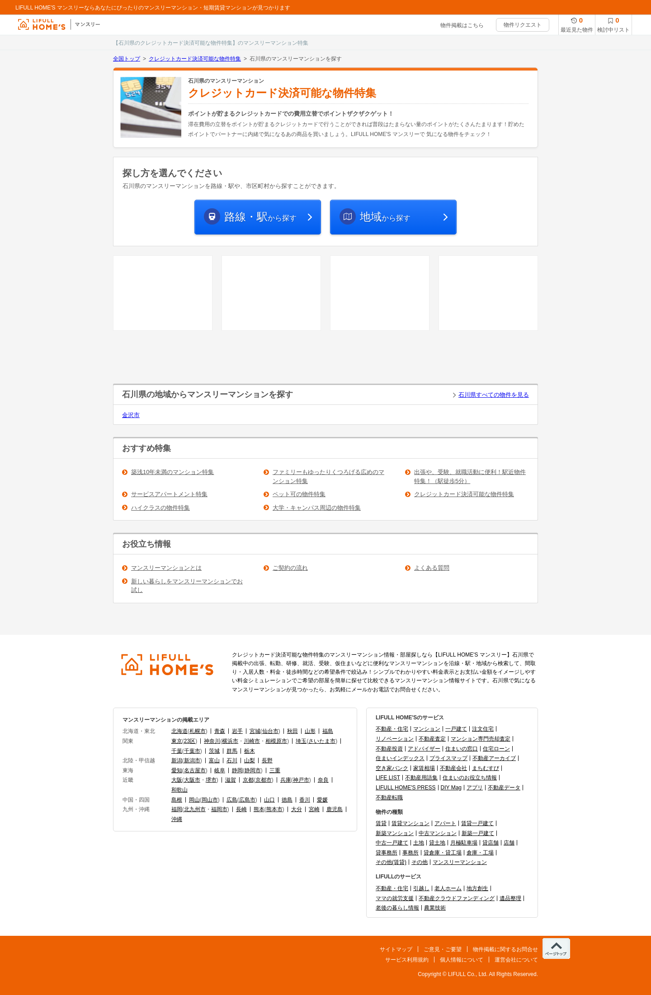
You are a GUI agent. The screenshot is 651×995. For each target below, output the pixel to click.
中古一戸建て (392, 843)
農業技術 (435, 908)
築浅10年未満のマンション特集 (172, 472)
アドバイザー (424, 749)
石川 (231, 760)
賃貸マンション (410, 823)
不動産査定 (432, 739)
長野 (267, 760)
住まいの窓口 (461, 749)
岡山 (194, 800)
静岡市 (253, 770)
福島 (327, 731)
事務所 (410, 853)
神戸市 (301, 780)
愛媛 (322, 800)
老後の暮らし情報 (397, 908)
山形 (310, 731)
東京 (176, 741)
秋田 (292, 731)
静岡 (237, 770)
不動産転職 (389, 797)
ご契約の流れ (290, 567)
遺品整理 (510, 898)
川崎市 (252, 741)
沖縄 (176, 819)
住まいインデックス (400, 758)
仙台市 (270, 731)
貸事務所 (386, 853)
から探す (260, 217)
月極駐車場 (463, 843)
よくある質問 (431, 567)
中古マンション (438, 833)
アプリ (475, 787)
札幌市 (197, 731)
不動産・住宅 (392, 729)
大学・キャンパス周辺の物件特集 (317, 507)
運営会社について (516, 960)
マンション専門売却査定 (480, 739)
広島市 (247, 800)
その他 (419, 862)
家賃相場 (424, 768)
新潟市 (192, 760)
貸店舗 (490, 843)
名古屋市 (195, 770)
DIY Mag (451, 787)
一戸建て (456, 729)
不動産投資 (389, 749)
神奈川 (212, 741)
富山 (214, 760)
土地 (418, 843)
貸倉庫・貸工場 (443, 853)
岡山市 (210, 800)
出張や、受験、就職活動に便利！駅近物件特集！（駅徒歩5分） (470, 476)
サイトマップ (396, 949)
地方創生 (477, 888)
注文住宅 (483, 729)
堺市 (211, 780)
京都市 (263, 780)
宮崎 (314, 809)
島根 (176, 800)
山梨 (249, 760)
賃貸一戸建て (477, 823)
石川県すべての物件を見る (493, 394)
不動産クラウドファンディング (457, 898)
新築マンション (395, 833)
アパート (445, 823)
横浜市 (230, 741)
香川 (304, 800)
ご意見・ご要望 (443, 949)
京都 (248, 780)
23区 (189, 741)
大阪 (176, 780)
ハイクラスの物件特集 (160, 507)
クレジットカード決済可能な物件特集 (195, 59)
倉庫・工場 (480, 853)
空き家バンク (392, 768)
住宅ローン (496, 749)
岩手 (237, 731)
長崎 (241, 809)
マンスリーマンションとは (166, 567)
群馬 (231, 751)
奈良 (323, 780)
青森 (219, 731)
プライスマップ (448, 758)
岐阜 (219, 770)
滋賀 (230, 780)
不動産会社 (453, 768)
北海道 (179, 731)
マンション (426, 729)
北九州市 (195, 809)
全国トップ (126, 59)
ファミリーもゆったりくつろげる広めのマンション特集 (328, 476)
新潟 (176, 760)
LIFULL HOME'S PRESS (406, 787)
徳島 (287, 800)
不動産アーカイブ (494, 758)
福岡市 (219, 809)
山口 (269, 800)
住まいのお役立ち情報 (470, 777)
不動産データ (504, 787)
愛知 (176, 770)
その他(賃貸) (391, 862)
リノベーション (395, 739)
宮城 (255, 731)
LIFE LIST (388, 777)
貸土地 (437, 843)
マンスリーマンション (460, 862)
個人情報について (461, 960)
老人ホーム (448, 888)
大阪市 (192, 780)
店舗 (509, 843)
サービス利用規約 (407, 960)
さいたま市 (321, 741)
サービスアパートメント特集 (169, 494)
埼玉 (301, 741)
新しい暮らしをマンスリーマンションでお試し (187, 586)
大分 (296, 809)
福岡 (176, 809)
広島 (231, 800)
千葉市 (192, 751)
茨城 (214, 751)
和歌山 (179, 790)
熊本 (259, 809)
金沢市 (131, 415)
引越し (421, 888)
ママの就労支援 (395, 898)
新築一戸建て (478, 833)
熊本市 (274, 809)
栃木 (249, 751)
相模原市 (276, 741)
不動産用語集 (421, 777)
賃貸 (381, 823)
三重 (274, 770)
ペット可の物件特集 (299, 494)
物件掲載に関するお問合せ (505, 949)
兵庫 (285, 780)
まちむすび (485, 768)
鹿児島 (334, 809)
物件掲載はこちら (462, 25)
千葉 (176, 751)
